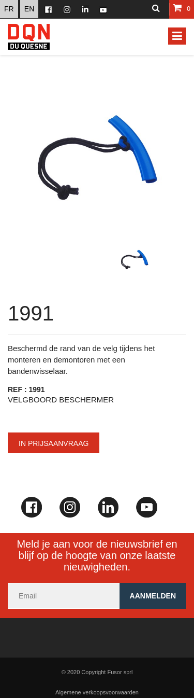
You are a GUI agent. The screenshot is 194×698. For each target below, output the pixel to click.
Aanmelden (153, 596)
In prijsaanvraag (53, 443)
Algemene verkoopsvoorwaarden (97, 692)
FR (9, 9)
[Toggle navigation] (177, 36)
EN (29, 9)
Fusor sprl (119, 672)
